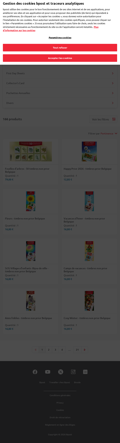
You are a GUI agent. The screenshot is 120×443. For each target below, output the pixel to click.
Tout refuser (60, 42)
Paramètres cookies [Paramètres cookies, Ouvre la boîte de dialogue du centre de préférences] (60, 32)
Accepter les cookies (60, 52)
